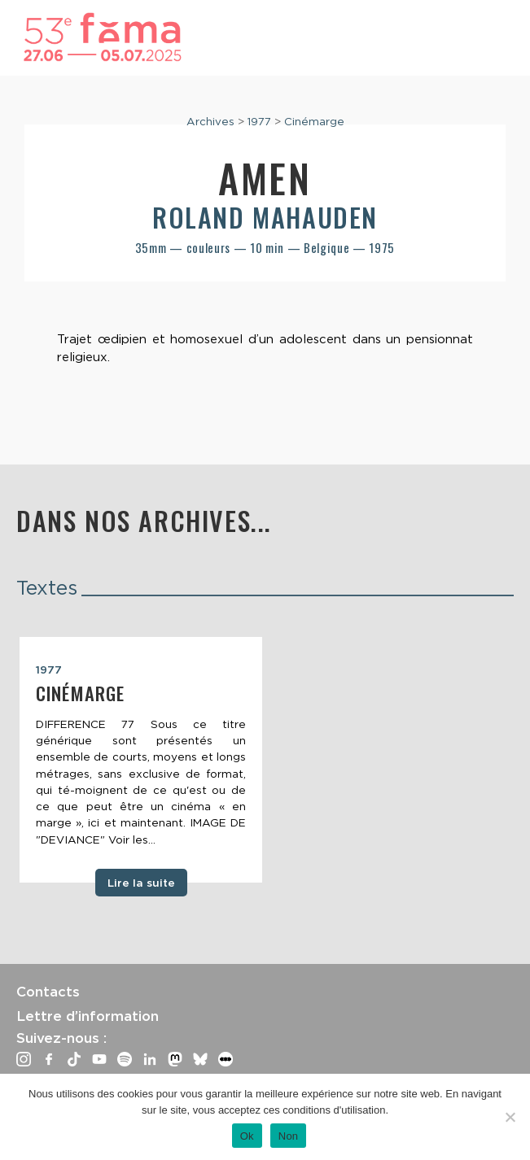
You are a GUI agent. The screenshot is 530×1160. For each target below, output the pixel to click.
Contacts (48, 991)
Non (288, 1136)
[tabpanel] (140, 760)
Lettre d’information (87, 1016)
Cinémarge (314, 121)
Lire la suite (141, 882)
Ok (247, 1136)
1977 (259, 121)
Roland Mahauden (265, 217)
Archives (210, 121)
